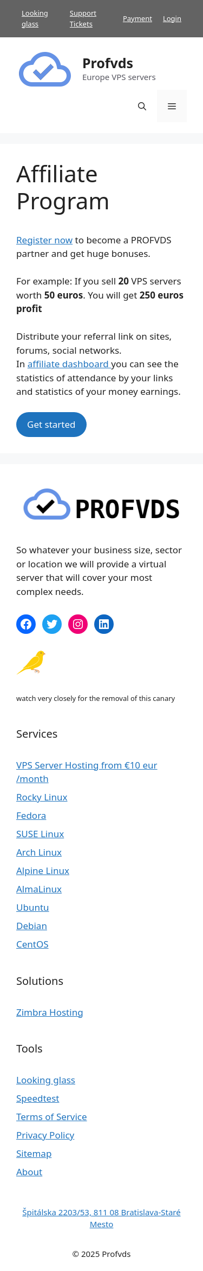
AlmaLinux (39, 889)
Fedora (31, 815)
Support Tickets (83, 18)
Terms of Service (51, 1116)
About (29, 1172)
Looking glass (35, 18)
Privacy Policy (45, 1135)
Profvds (107, 63)
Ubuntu (32, 907)
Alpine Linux (42, 870)
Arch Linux (39, 852)
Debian (31, 925)
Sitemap (33, 1153)
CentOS (32, 944)
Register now (44, 240)
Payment (137, 18)
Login (172, 18)
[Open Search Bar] (142, 106)
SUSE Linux (40, 834)
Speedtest (37, 1098)
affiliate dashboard (70, 364)
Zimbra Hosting (49, 1012)
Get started (51, 424)
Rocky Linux (42, 797)
